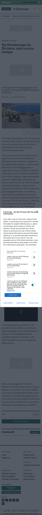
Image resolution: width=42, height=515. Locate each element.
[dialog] (21, 257)
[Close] (38, 212)
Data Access (20, 303)
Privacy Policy (33, 303)
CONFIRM (13, 295)
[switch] (33, 257)
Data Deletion (8, 303)
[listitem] (21, 252)
